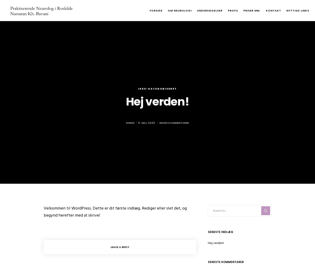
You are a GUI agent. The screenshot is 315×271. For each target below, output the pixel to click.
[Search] (265, 210)
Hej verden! (216, 243)
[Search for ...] (240, 211)
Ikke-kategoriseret (157, 89)
